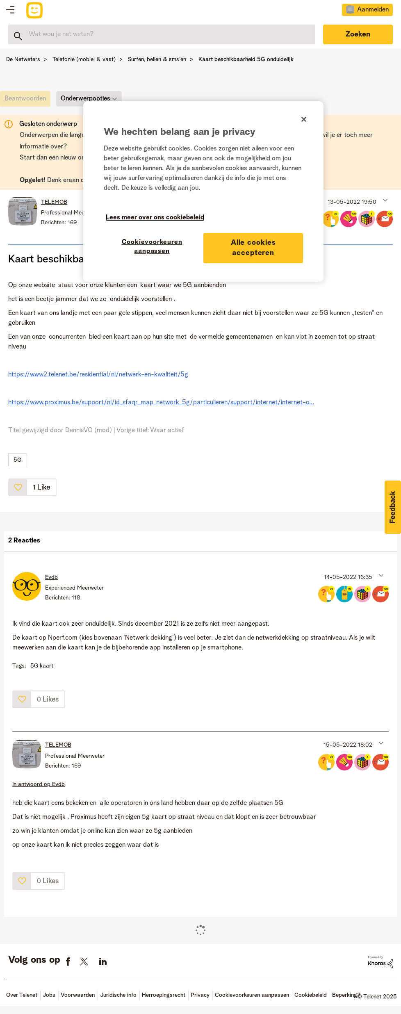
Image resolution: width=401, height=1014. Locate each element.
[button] (384, 200)
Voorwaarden (78, 995)
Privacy (200, 995)
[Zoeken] (161, 34)
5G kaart (41, 666)
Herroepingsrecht (163, 995)
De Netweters (23, 59)
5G (18, 460)
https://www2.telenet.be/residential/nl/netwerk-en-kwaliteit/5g (98, 374)
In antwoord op (38, 784)
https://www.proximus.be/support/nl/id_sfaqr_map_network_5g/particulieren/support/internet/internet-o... (161, 402)
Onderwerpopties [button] (85, 99)
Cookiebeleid (310, 995)
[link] (27, 101)
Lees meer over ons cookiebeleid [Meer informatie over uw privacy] (155, 217)
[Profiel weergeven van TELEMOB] (54, 202)
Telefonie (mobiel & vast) (84, 59)
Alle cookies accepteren (253, 248)
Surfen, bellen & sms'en (157, 59)
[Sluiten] (304, 119)
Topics (10, 10)
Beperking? (346, 995)
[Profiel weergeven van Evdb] (51, 577)
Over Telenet (21, 995)
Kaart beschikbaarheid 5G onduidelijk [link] (246, 59)
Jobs (49, 995)
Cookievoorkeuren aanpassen (252, 995)
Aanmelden (373, 10)
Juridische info (118, 995)
